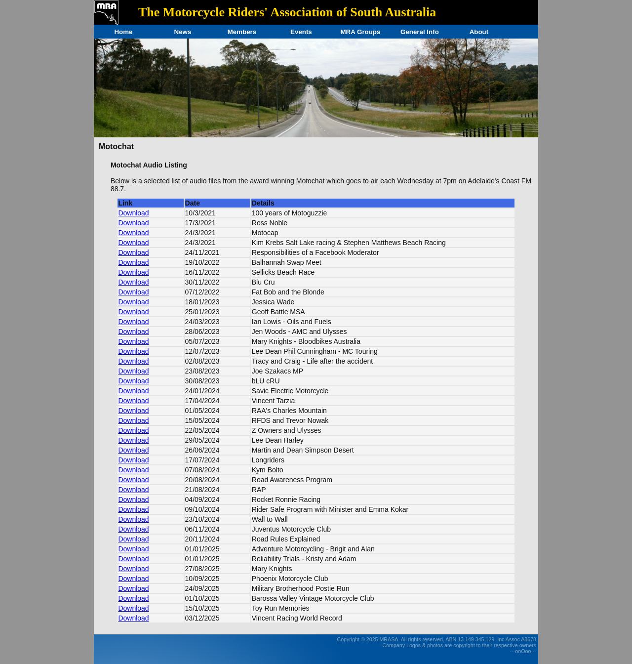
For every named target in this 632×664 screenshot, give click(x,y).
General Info (419, 32)
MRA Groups (360, 32)
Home (123, 32)
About (479, 32)
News (183, 32)
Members (242, 32)
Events (301, 32)
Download (133, 213)
